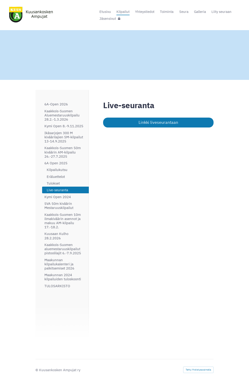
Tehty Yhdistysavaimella (198, 369)
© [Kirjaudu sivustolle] (37, 370)
